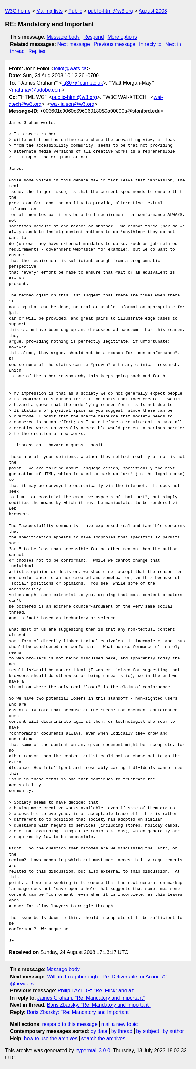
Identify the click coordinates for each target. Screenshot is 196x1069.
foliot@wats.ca (70, 68)
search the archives (103, 1038)
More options (122, 37)
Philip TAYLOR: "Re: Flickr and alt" (96, 990)
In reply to (150, 44)
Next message (73, 44)
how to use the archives (51, 1038)
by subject (147, 1031)
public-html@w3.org (110, 11)
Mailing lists (49, 11)
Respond (94, 37)
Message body (63, 37)
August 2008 (153, 11)
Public (75, 11)
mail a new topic (119, 1024)
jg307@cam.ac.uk (82, 83)
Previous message (115, 44)
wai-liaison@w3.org (72, 104)
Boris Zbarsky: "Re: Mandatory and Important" (99, 1005)
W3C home (17, 11)
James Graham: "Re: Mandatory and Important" (91, 998)
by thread (121, 1031)
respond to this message (69, 1024)
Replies (36, 51)
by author (173, 1031)
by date (99, 1031)
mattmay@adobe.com (37, 89)
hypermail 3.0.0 (92, 1050)
